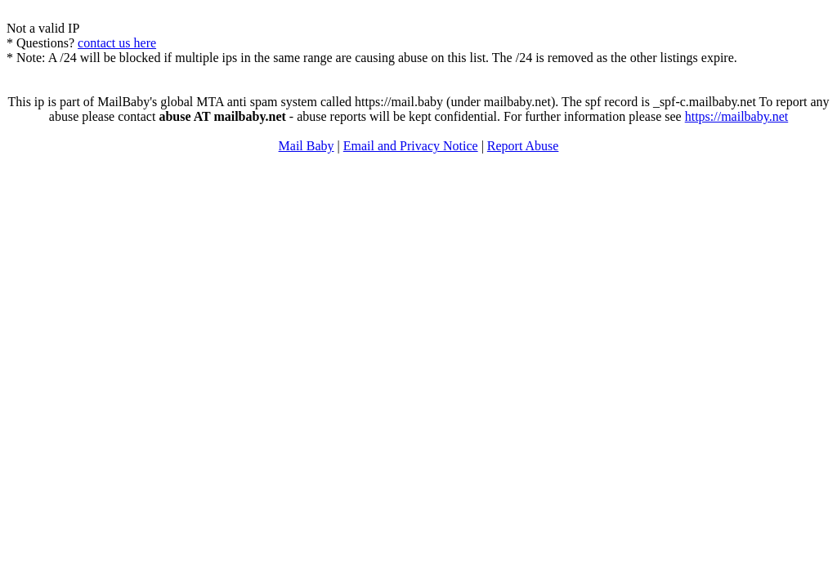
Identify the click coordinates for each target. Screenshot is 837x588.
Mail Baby (306, 146)
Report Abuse (523, 146)
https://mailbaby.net (737, 116)
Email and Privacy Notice (410, 146)
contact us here (117, 43)
